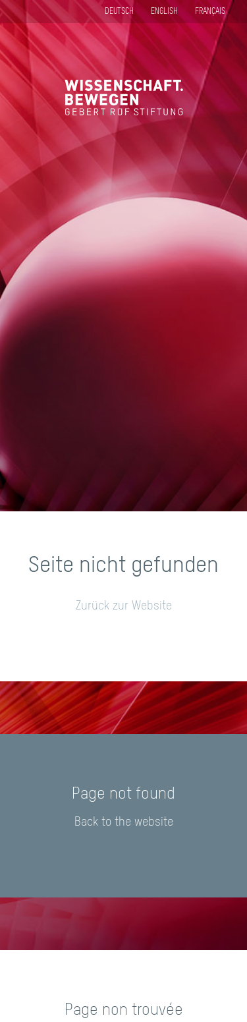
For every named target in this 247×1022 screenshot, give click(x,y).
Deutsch (119, 12)
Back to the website (123, 822)
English (164, 12)
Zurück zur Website (124, 606)
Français (210, 12)
